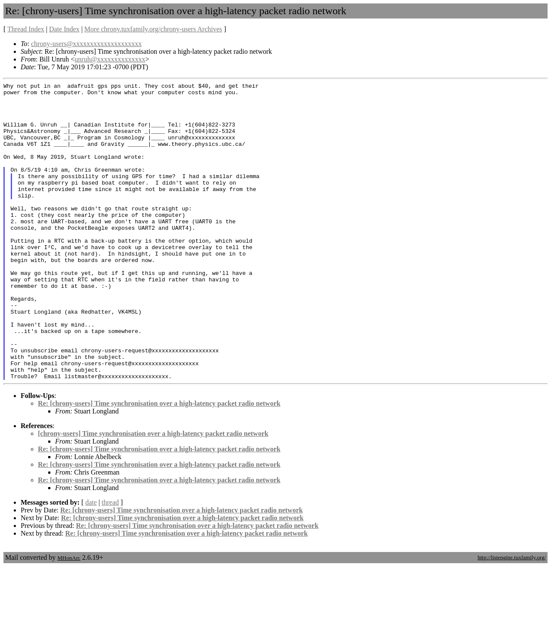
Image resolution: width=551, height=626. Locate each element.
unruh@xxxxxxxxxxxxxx (109, 59)
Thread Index (25, 29)
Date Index (64, 29)
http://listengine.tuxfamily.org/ (511, 617)
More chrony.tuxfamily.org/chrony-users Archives (153, 29)
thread (110, 561)
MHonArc (68, 617)
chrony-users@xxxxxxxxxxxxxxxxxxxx (86, 43)
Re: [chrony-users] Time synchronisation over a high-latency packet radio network (159, 462)
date (91, 561)
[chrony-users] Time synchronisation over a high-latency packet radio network (153, 492)
